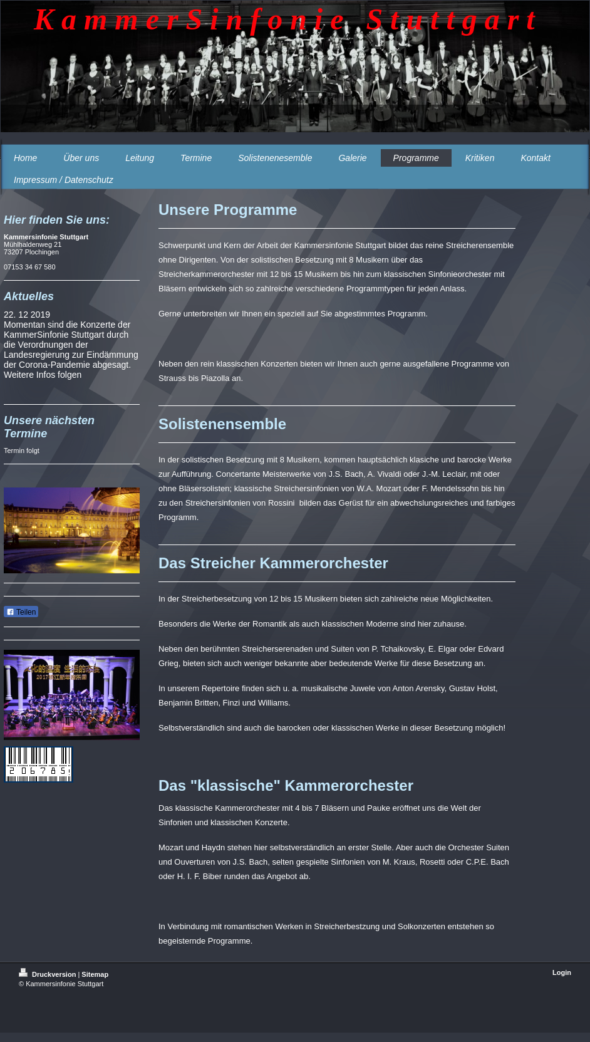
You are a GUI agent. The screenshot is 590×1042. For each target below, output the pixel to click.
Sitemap (94, 974)
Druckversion (48, 974)
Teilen (21, 612)
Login (561, 972)
